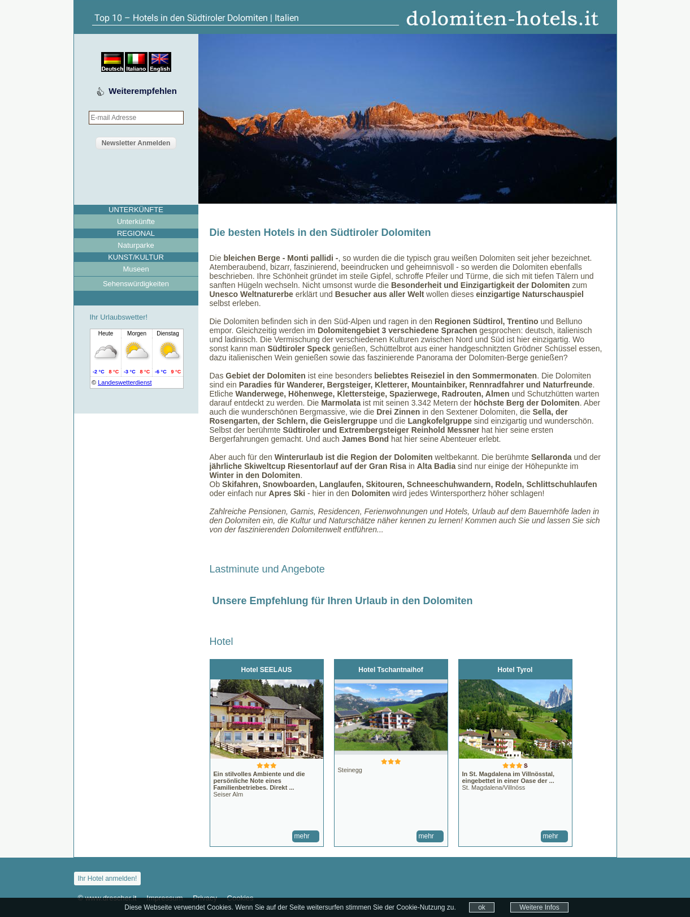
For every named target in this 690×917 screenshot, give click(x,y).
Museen (136, 269)
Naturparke (136, 245)
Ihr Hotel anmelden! (107, 878)
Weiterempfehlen (143, 91)
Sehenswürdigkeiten (136, 283)
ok (481, 907)
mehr (302, 836)
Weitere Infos (539, 907)
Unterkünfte (136, 221)
